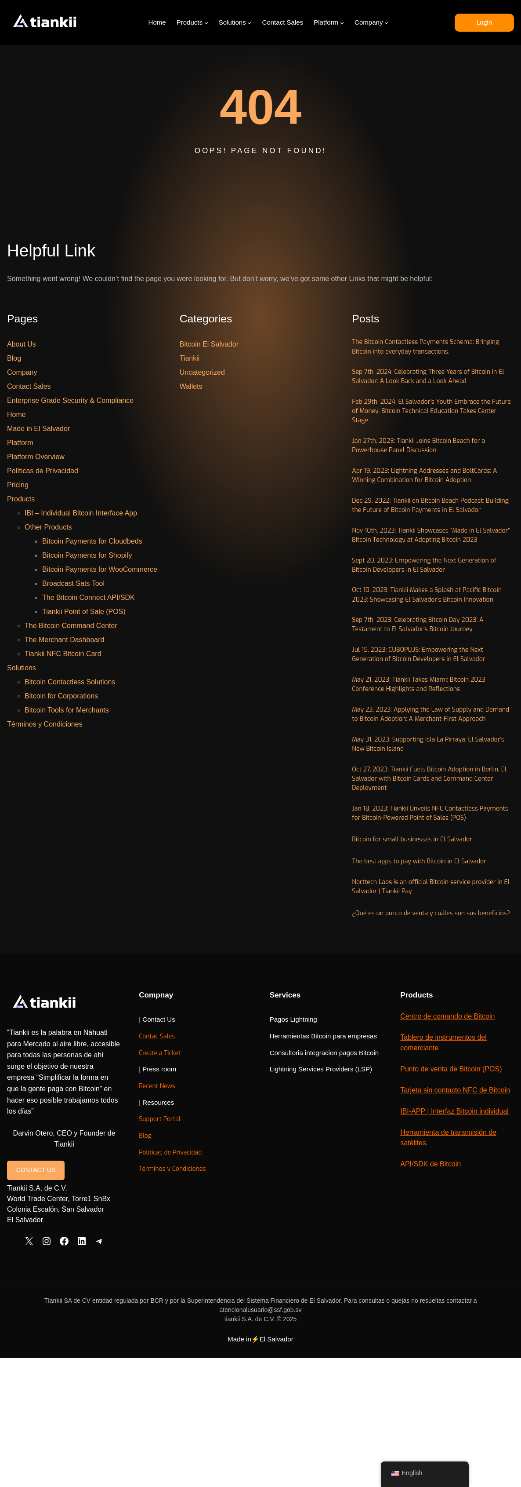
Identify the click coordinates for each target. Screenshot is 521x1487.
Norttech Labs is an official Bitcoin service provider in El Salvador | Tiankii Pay (421, 1037)
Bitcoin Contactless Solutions (70, 682)
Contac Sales (247, 1199)
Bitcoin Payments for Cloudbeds (92, 541)
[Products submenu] (206, 23)
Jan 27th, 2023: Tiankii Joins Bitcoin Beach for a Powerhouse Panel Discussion (432, 470)
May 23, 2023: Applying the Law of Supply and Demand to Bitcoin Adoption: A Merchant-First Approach (429, 832)
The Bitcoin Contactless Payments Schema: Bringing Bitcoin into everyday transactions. (425, 348)
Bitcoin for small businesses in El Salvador (422, 987)
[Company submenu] (386, 23)
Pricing (18, 485)
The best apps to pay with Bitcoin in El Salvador (431, 1009)
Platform (20, 442)
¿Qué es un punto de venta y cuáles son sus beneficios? (426, 1070)
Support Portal (249, 1282)
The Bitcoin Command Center (71, 625)
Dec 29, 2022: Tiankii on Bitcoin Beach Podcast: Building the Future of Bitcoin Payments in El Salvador (432, 554)
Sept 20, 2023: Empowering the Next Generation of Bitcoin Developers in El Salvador (431, 638)
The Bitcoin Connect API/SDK (88, 597)
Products (21, 499)
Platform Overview (36, 456)
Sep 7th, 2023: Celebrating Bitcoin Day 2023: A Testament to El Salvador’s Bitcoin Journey (430, 715)
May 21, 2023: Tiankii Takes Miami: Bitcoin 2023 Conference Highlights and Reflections (432, 793)
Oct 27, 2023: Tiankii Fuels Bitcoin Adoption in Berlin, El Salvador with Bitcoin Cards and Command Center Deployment (428, 909)
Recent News (247, 1249)
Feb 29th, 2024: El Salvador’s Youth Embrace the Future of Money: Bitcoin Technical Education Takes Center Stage (428, 432)
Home (16, 414)
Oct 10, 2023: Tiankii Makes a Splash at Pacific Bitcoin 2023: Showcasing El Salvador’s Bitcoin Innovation (430, 676)
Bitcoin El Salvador (209, 344)
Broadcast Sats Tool (73, 583)
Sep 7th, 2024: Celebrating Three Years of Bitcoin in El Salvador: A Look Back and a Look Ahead (430, 387)
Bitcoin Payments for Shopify (87, 555)
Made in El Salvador (38, 428)
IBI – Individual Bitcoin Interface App (81, 513)
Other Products (48, 527)
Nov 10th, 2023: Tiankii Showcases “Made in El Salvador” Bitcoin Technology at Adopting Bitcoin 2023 (433, 598)
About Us (21, 344)
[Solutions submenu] (249, 23)
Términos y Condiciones (45, 724)
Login (484, 22)
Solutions (21, 668)
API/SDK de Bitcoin (453, 1369)
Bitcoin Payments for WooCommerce (99, 569)
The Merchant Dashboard (64, 639)
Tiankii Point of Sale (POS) (84, 611)
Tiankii (190, 358)
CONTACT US (36, 1288)
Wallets (191, 386)
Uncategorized (202, 372)
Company (22, 372)
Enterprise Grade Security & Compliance (70, 400)
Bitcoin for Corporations (61, 696)
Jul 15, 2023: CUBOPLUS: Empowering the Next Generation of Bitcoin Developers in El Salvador (424, 754)
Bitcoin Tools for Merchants (67, 710)
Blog (14, 358)
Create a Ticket (250, 1215)
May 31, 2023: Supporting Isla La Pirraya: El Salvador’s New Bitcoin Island (425, 871)
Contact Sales (29, 386)
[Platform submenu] (342, 23)
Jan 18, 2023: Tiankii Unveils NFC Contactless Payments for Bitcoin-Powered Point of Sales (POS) (429, 954)
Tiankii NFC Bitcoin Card (63, 654)
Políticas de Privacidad (42, 471)
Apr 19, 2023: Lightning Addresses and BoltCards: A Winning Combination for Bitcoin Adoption (427, 510)
